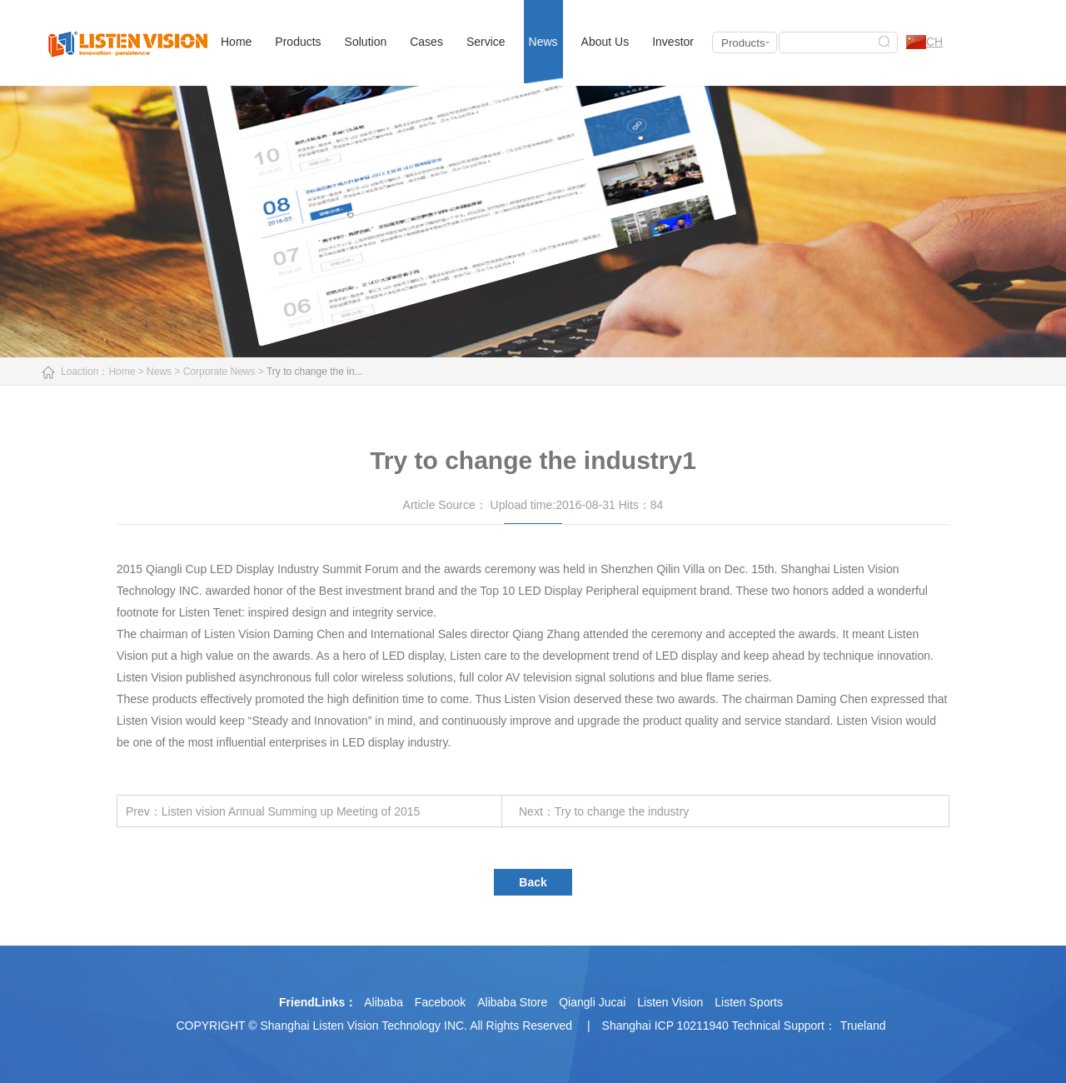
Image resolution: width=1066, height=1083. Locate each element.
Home (236, 41)
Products (298, 41)
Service (486, 41)
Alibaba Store (512, 1002)
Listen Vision (670, 1002)
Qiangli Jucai (592, 1002)
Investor (673, 41)
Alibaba (383, 1002)
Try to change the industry (622, 811)
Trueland (863, 1025)
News (543, 41)
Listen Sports (749, 1002)
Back (532, 882)
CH (924, 42)
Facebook (440, 1002)
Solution (366, 41)
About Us (605, 41)
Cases (426, 41)
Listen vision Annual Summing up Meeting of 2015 (291, 811)
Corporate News (219, 371)
